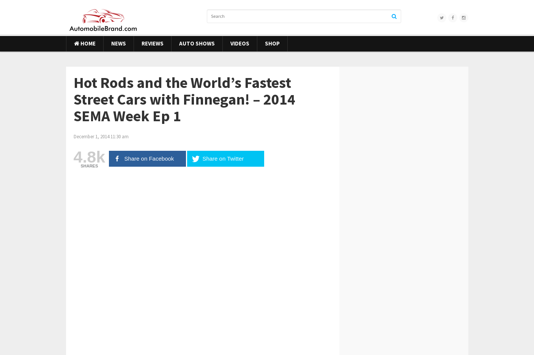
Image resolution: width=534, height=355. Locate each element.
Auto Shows (197, 43)
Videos (239, 43)
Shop (272, 43)
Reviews (153, 43)
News (118, 43)
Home (85, 43)
